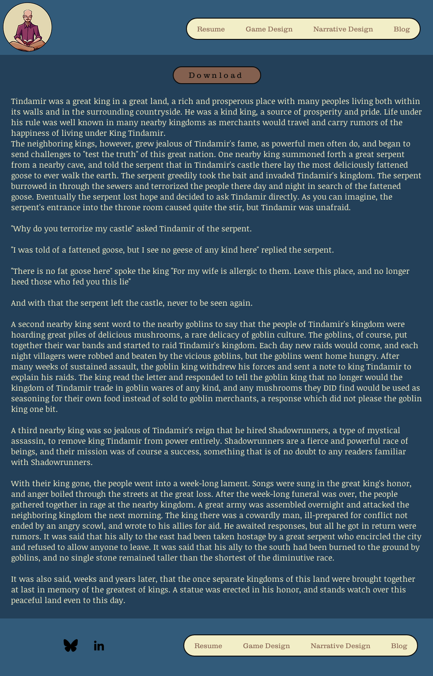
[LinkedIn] (99, 645)
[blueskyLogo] (71, 645)
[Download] (217, 75)
